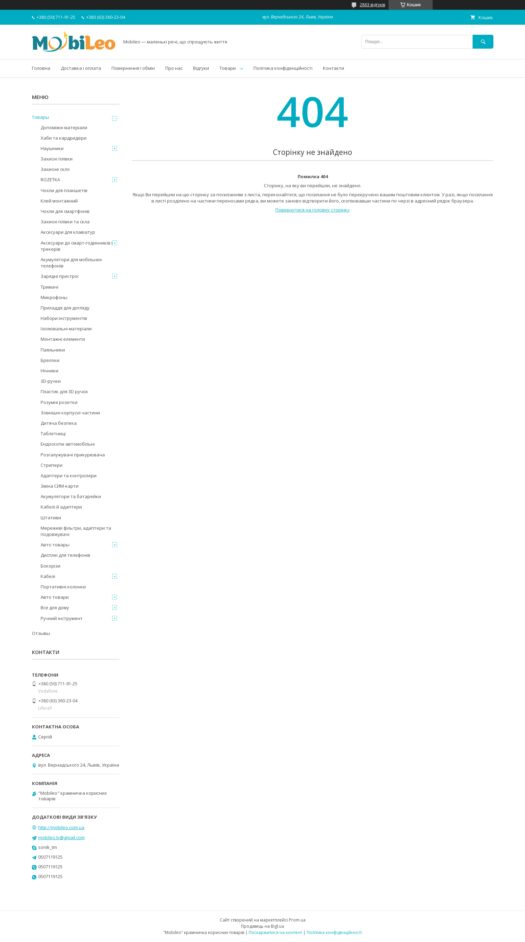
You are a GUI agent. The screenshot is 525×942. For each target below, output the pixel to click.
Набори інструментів (64, 318)
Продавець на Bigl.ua (262, 926)
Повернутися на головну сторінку (312, 210)
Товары (40, 117)
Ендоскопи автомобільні (68, 444)
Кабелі (48, 576)
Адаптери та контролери (69, 475)
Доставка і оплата (81, 68)
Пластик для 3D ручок (64, 391)
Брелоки (50, 360)
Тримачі (49, 287)
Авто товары (55, 545)
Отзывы (41, 633)
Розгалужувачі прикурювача (73, 455)
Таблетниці (53, 433)
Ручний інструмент (62, 618)
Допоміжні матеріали (64, 127)
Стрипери (51, 465)
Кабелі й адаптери (61, 507)
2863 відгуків (372, 5)
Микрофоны (54, 297)
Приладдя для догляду (65, 308)
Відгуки (201, 68)
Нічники (49, 370)
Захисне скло (55, 169)
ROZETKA (50, 179)
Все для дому (55, 607)
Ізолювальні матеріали (66, 328)
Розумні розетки (59, 402)
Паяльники (53, 350)
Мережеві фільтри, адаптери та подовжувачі (76, 531)
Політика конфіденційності (282, 68)
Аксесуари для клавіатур (68, 232)
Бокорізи (50, 566)
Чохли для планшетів (64, 190)
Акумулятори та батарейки (71, 496)
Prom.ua (297, 920)
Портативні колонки (63, 587)
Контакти (333, 68)
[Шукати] (483, 41)
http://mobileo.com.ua (61, 827)
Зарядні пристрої (59, 276)
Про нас (174, 68)
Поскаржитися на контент (275, 932)
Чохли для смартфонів (65, 211)
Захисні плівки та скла (65, 221)
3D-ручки (51, 381)
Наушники (52, 148)
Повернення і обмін (133, 68)
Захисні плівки (57, 159)
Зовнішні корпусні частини (70, 413)
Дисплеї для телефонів (65, 555)
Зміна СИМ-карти (59, 486)
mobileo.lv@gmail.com (61, 837)
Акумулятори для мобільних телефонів (71, 262)
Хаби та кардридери (63, 138)
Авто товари (55, 597)
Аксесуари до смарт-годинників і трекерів (76, 246)
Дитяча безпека (59, 423)
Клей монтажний (59, 201)
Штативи (51, 517)
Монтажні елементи (63, 339)
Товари (227, 68)
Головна (41, 68)
